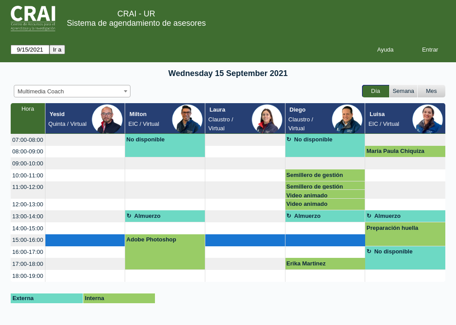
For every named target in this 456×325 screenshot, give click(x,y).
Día (375, 91)
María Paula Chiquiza (395, 151)
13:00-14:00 (27, 216)
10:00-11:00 (27, 175)
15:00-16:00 (27, 240)
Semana (403, 91)
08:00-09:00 (27, 151)
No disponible (145, 139)
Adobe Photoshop (151, 239)
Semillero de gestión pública (314, 176)
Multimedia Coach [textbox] (41, 91)
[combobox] (72, 91)
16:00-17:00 (27, 252)
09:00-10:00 (27, 163)
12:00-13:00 (27, 204)
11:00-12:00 (27, 187)
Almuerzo (147, 216)
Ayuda (385, 49)
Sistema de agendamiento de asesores (136, 23)
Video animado (306, 195)
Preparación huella (392, 228)
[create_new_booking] (85, 140)
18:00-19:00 (27, 276)
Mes (431, 91)
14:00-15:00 (27, 228)
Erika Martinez (306, 263)
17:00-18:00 (27, 264)
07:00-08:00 (27, 139)
